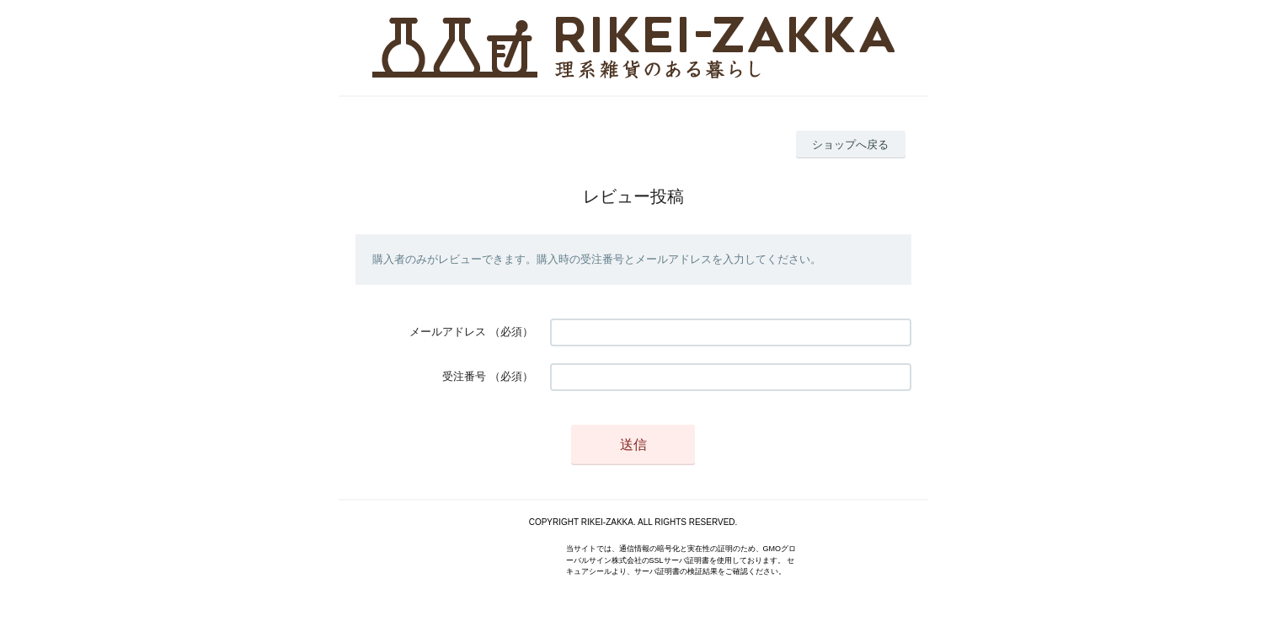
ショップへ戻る (850, 144)
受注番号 (464, 376)
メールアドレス (447, 331)
